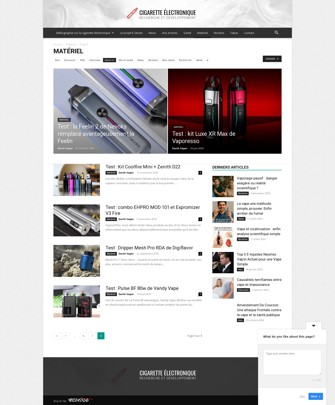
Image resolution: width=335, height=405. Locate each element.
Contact (249, 33)
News (152, 33)
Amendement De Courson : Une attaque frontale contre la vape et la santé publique (259, 310)
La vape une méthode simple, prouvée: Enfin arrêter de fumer (254, 208)
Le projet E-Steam (131, 33)
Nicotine (219, 33)
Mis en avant (126, 60)
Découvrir (70, 60)
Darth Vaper (65, 148)
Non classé (168, 60)
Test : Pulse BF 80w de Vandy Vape (142, 288)
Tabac (234, 33)
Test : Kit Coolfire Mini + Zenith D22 (143, 166)
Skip (302, 396)
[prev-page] (57, 335)
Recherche (185, 60)
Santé (187, 33)
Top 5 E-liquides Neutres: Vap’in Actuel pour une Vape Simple (259, 259)
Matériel (202, 33)
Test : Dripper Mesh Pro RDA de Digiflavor (149, 247)
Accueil (57, 44)
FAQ (82, 60)
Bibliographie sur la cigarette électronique (85, 33)
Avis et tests (170, 33)
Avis (57, 60)
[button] (276, 33)
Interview (94, 60)
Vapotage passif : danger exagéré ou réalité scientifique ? (257, 183)
